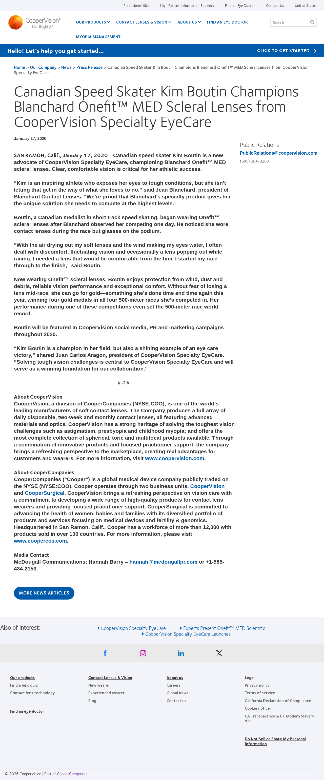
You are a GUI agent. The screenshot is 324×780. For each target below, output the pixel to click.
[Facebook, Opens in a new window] (105, 654)
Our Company (43, 67)
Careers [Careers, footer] (173, 685)
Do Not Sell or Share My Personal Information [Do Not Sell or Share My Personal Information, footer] (275, 740)
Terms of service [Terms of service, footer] (260, 692)
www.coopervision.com (174, 458)
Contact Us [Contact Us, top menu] (275, 5)
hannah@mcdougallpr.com (163, 562)
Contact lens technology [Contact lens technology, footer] (32, 692)
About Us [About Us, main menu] (187, 22)
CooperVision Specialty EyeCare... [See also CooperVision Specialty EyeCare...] (135, 628)
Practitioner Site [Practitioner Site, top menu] (136, 5)
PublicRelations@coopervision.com (279, 153)
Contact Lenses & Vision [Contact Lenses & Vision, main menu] (141, 22)
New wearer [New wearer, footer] (99, 685)
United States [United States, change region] (305, 5)
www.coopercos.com (40, 541)
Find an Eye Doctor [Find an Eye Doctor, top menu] (240, 5)
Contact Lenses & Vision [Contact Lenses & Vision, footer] (110, 677)
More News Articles (44, 592)
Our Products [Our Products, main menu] (91, 22)
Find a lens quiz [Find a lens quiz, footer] (24, 685)
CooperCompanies (72, 773)
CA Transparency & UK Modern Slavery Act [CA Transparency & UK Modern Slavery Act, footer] (279, 718)
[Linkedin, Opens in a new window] (181, 654)
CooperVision (207, 486)
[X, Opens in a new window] (219, 654)
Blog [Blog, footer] (92, 700)
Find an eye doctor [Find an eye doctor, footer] (27, 711)
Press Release (89, 67)
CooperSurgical (44, 493)
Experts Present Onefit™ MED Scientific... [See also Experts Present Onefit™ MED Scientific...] (225, 628)
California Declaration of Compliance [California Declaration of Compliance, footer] (278, 700)
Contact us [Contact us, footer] (176, 700)
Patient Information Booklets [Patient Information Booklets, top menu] (191, 5)
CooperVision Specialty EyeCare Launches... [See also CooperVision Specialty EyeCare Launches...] (189, 634)
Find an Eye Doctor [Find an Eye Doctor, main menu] (227, 22)
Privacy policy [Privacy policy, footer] (257, 685)
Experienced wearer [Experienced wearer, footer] (106, 692)
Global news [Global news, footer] (177, 692)
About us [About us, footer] (175, 677)
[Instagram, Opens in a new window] (143, 654)
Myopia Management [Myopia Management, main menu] (98, 36)
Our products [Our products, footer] (22, 677)
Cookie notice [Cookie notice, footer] (257, 708)
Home (19, 67)
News (66, 67)
